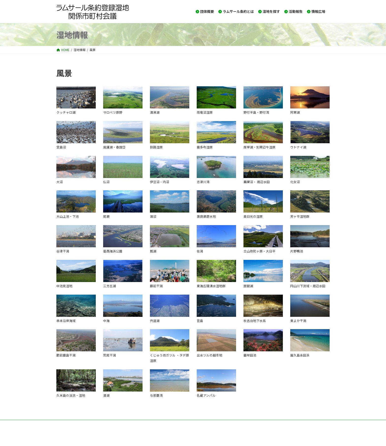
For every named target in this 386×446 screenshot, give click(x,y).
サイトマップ (146, 424)
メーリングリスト (115, 424)
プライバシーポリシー (179, 424)
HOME (65, 424)
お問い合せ (86, 424)
